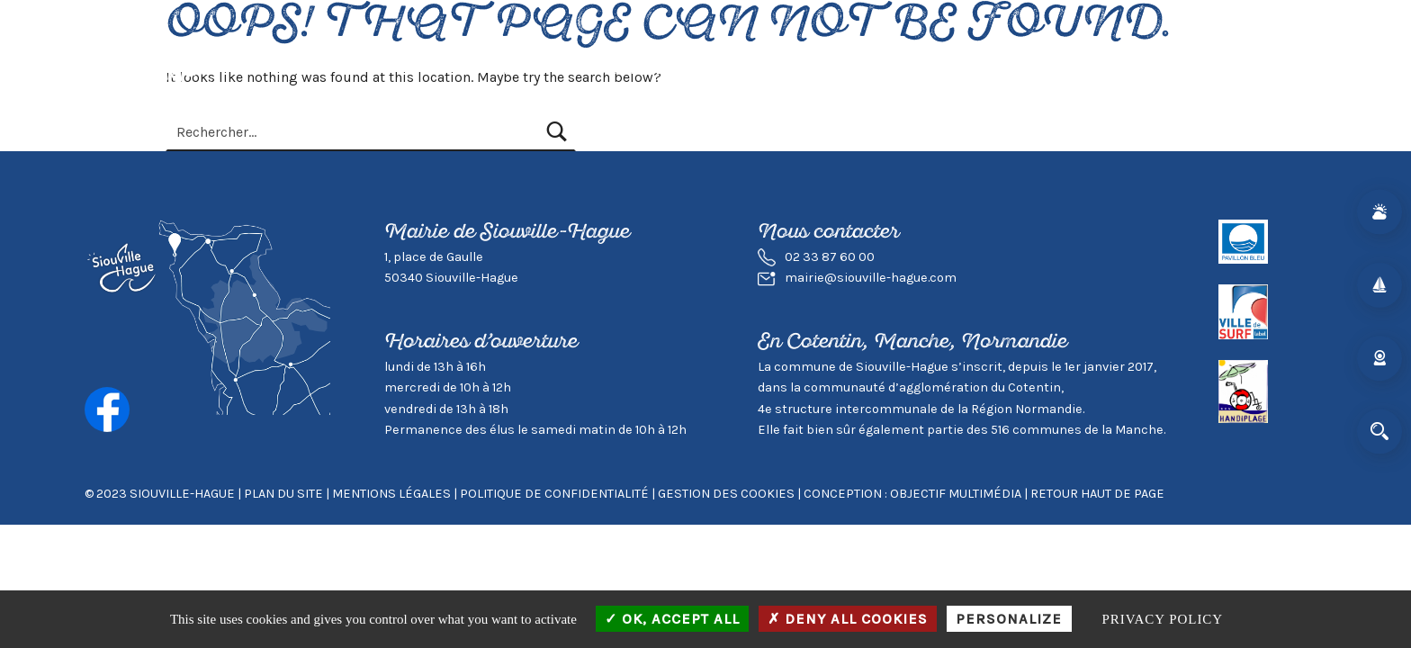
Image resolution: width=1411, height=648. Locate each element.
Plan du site (283, 493)
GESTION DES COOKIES (727, 493)
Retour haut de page (1097, 493)
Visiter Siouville (742, 68)
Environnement (880, 68)
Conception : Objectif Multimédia (912, 493)
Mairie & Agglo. (1015, 68)
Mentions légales (391, 493)
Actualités (486, 68)
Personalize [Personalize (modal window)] (1009, 618)
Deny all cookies (848, 618)
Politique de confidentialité (554, 493)
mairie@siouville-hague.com (871, 277)
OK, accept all (672, 618)
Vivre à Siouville (603, 68)
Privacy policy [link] (1163, 619)
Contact (1121, 68)
